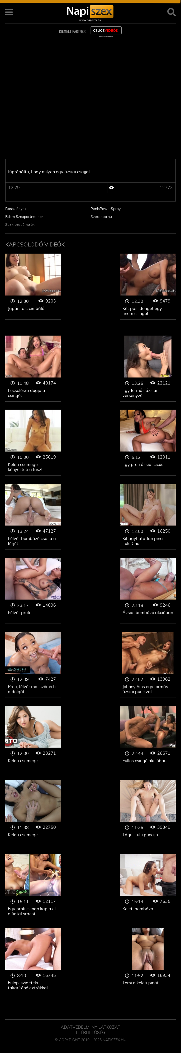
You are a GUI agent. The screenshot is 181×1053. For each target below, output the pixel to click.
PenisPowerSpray (106, 209)
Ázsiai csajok (33, 287)
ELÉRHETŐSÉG (90, 1033)
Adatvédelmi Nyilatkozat (90, 1027)
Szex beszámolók (20, 225)
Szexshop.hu (101, 217)
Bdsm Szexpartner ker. (24, 217)
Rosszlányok (15, 209)
